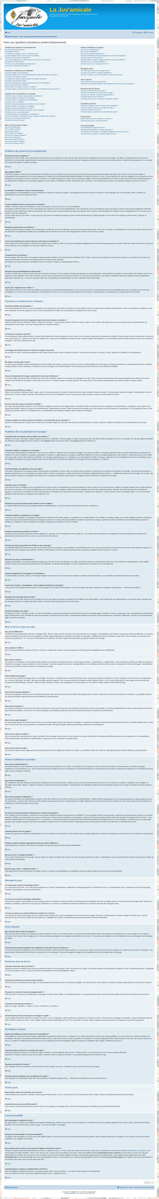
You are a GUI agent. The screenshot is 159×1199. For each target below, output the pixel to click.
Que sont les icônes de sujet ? (14, 143)
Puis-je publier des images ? (14, 133)
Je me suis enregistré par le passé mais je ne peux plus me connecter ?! (28, 60)
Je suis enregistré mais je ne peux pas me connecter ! (22, 55)
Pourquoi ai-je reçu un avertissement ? (17, 112)
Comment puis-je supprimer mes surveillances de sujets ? (99, 112)
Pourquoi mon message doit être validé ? (18, 118)
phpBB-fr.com (75, 1193)
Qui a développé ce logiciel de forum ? (93, 127)
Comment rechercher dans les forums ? (93, 90)
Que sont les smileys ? (12, 131)
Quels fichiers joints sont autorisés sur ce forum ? (96, 118)
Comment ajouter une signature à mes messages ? (21, 100)
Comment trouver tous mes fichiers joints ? (94, 121)
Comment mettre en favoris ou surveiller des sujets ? (97, 108)
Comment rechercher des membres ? (93, 96)
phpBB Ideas (110, 1137)
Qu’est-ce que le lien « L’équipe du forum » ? (95, 64)
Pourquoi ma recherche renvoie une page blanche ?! (97, 94)
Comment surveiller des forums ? (91, 109)
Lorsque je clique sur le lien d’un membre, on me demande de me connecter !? (32, 89)
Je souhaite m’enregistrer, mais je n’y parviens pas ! (21, 53)
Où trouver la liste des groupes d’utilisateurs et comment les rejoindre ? (103, 55)
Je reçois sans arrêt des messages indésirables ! (96, 73)
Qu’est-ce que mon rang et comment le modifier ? (21, 87)
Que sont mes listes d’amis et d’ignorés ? (94, 81)
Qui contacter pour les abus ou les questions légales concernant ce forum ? (105, 131)
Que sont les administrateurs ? (90, 49)
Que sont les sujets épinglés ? (14, 139)
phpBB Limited (61, 1123)
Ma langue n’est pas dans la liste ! (16, 81)
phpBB (114, 366)
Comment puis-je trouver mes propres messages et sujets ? (100, 99)
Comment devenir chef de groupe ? (92, 57)
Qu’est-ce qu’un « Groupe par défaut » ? (94, 61)
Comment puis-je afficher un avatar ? (17, 85)
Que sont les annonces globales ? (16, 135)
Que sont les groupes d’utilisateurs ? (92, 53)
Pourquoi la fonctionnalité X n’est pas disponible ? (97, 129)
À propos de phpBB (48, 1125)
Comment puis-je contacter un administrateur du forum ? (99, 134)
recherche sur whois (136, 1151)
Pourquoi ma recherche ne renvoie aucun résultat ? (97, 92)
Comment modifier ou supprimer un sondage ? (20, 106)
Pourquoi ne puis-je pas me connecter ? (17, 57)
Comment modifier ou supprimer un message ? (20, 98)
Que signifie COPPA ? (12, 51)
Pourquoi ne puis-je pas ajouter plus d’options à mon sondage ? (25, 104)
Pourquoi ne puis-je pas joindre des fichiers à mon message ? (24, 110)
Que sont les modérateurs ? (90, 51)
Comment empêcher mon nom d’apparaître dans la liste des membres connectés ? (31, 74)
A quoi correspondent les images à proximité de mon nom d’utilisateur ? (28, 83)
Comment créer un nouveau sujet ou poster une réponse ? (23, 96)
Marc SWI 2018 (89, 1193)
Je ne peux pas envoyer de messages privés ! (95, 70)
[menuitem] (7, 32)
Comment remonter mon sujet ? (15, 120)
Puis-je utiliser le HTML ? (13, 129)
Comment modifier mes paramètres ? (17, 73)
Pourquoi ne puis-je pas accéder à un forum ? (19, 108)
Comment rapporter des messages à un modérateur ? (22, 114)
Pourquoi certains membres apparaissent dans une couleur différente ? (103, 60)
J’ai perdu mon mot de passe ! (14, 61)
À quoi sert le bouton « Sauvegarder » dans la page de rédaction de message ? (30, 116)
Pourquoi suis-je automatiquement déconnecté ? (20, 64)
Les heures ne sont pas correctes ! (16, 76)
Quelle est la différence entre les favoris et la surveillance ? (99, 105)
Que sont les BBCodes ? (13, 127)
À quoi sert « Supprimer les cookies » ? (17, 66)
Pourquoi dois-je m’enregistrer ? (15, 49)
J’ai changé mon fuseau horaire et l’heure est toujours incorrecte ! (26, 79)
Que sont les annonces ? (13, 137)
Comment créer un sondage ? (14, 102)
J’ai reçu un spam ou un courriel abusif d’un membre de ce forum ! (102, 74)
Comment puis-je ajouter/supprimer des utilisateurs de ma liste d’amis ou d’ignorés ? (108, 83)
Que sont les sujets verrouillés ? (15, 141)
